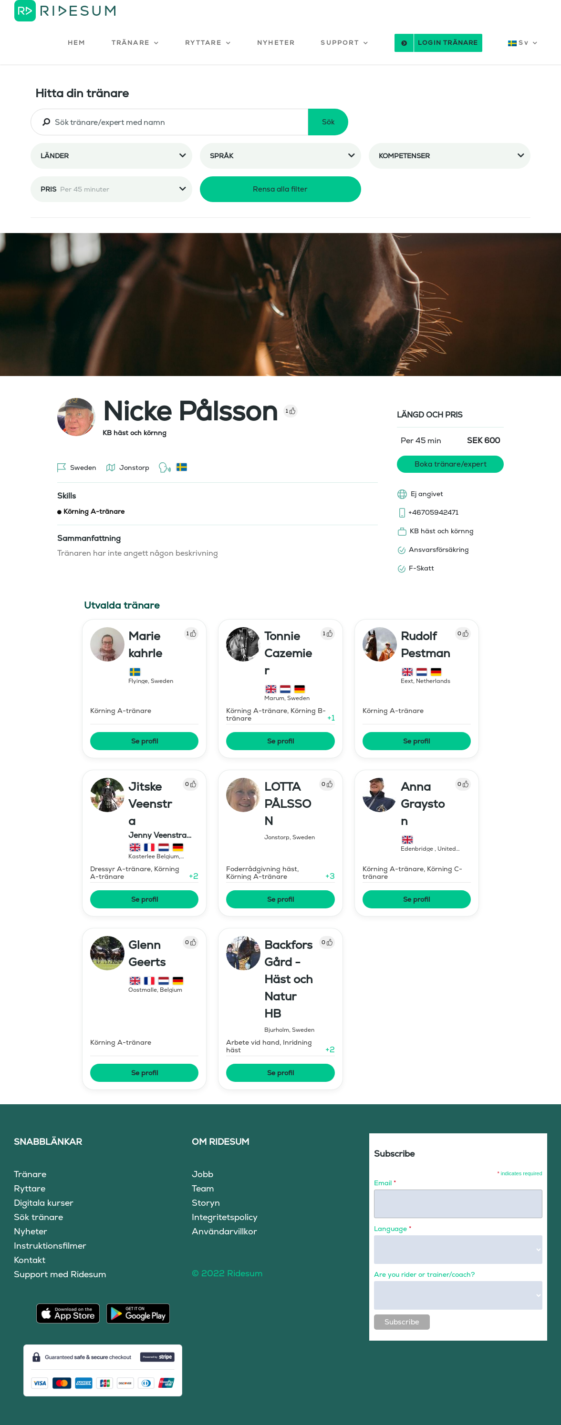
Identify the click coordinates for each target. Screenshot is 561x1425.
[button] (136, 42)
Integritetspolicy (225, 1216)
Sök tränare (38, 1216)
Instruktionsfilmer (50, 1245)
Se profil (144, 741)
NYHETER (276, 43)
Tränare (30, 1174)
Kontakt (29, 1259)
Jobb (202, 1174)
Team (203, 1188)
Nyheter (30, 1231)
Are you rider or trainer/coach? (424, 1274)
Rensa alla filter (280, 188)
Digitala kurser (43, 1202)
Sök (328, 121)
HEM (77, 43)
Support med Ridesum (60, 1274)
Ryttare (29, 1188)
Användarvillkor (224, 1231)
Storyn (206, 1202)
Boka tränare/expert (451, 463)
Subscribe (401, 1321)
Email (385, 1183)
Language (392, 1228)
